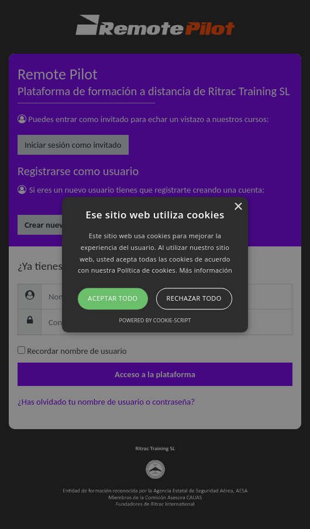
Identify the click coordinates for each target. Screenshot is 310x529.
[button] (155, 264)
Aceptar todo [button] (112, 298)
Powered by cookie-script (155, 320)
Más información (205, 270)
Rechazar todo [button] (194, 298)
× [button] (237, 207)
